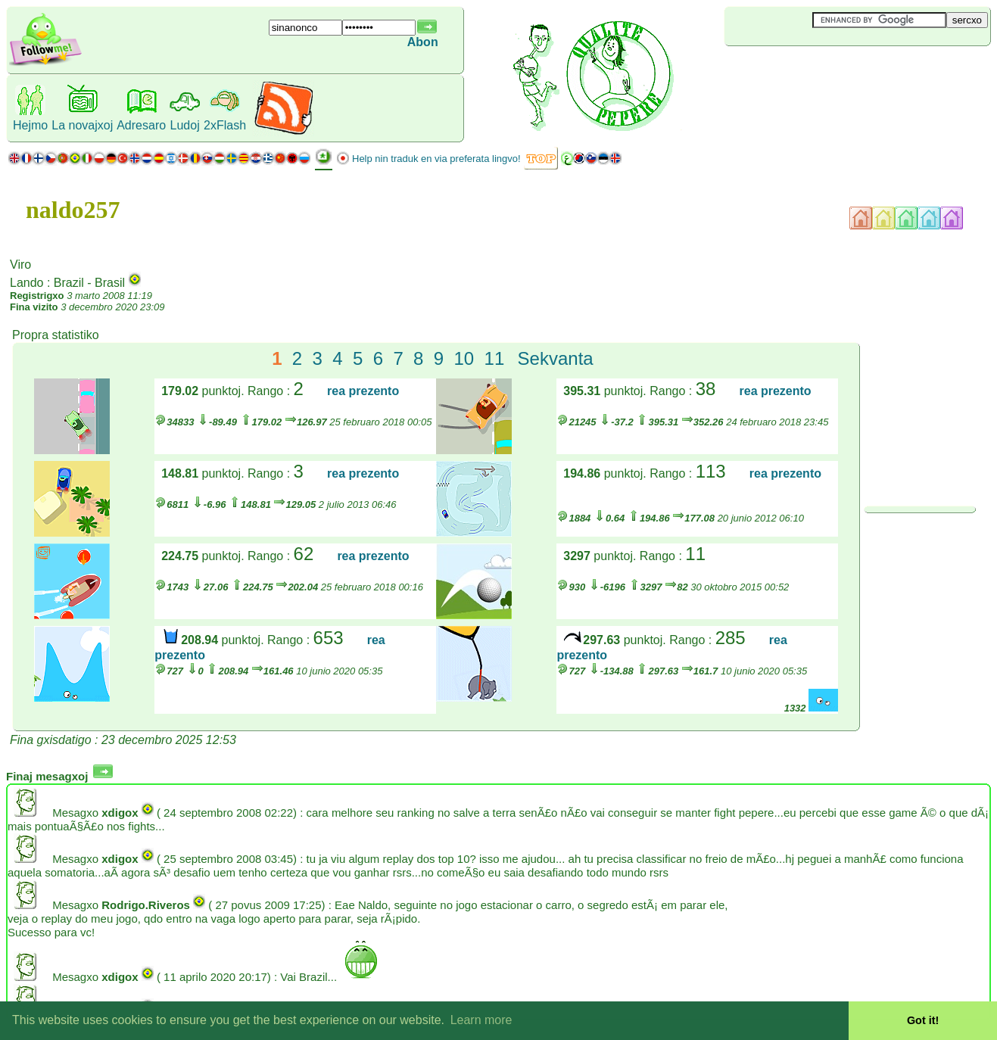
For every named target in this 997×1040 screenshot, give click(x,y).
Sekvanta (556, 358)
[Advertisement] (814, 71)
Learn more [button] (481, 1020)
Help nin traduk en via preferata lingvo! (436, 158)
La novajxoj (82, 125)
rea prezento (363, 391)
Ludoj (185, 125)
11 (494, 358)
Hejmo (30, 125)
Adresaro (141, 125)
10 (463, 358)
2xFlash (225, 125)
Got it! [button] (923, 1020)
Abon (422, 42)
